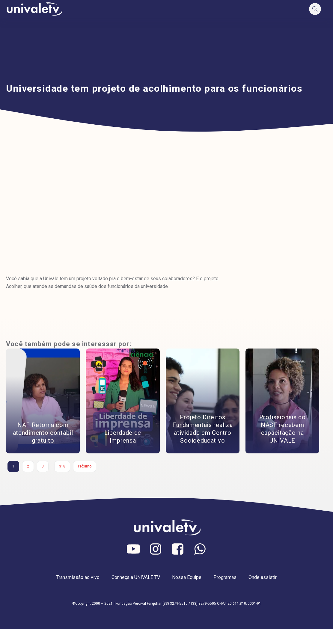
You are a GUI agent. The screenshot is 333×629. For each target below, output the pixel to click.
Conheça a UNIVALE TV (135, 577)
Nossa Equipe (186, 577)
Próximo (84, 466)
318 (62, 466)
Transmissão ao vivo (78, 577)
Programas (224, 577)
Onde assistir (262, 577)
